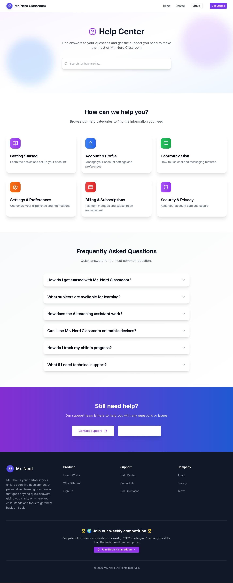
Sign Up (68, 491)
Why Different (72, 483)
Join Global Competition (116, 549)
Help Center (127, 475)
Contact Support (93, 431)
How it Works (71, 475)
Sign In (197, 5)
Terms (181, 491)
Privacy (182, 483)
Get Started (218, 5)
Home (167, 6)
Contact (180, 6)
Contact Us (127, 483)
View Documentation (139, 431)
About (181, 475)
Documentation (129, 491)
